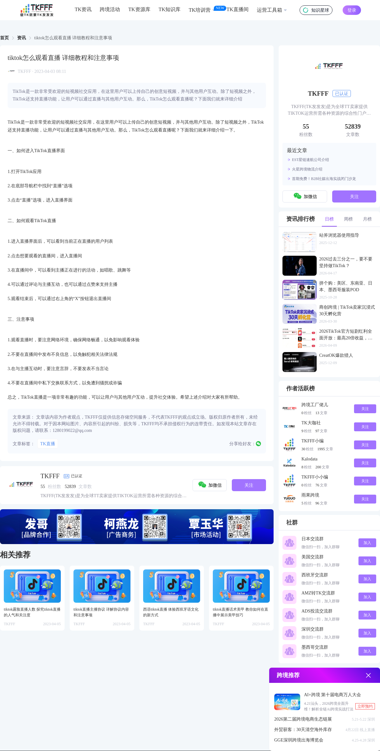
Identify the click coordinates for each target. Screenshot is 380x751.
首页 (4, 37)
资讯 (21, 37)
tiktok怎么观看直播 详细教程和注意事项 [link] (73, 38)
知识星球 (316, 10)
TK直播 (47, 443)
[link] (4, 38)
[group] (137, 526)
